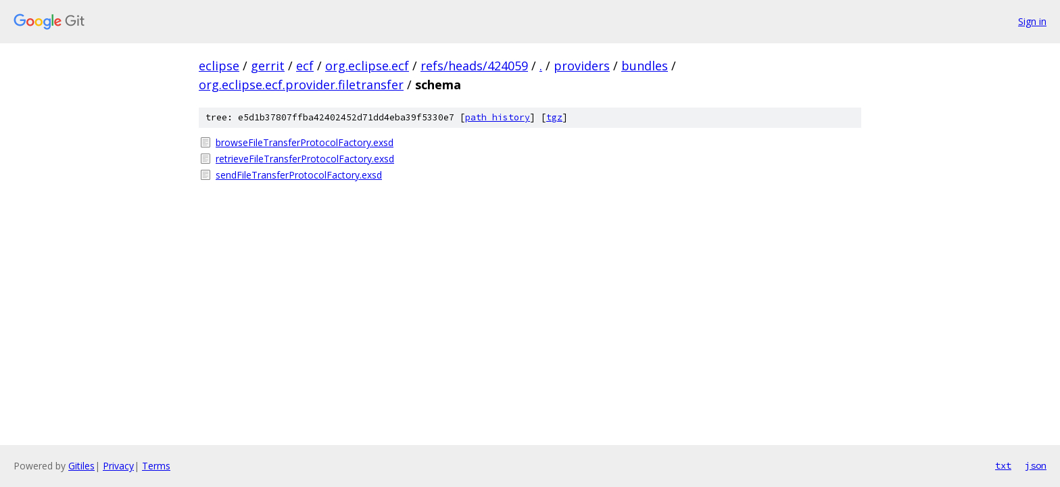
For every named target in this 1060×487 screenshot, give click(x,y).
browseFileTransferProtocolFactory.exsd (304, 142)
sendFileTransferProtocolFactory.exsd (299, 174)
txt (1003, 465)
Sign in (1032, 21)
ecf (305, 65)
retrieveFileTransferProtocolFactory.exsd (305, 158)
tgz (554, 117)
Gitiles (81, 465)
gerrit (268, 65)
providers (582, 65)
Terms (156, 465)
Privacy (118, 465)
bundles (644, 65)
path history (497, 117)
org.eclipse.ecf (367, 65)
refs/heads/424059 (474, 65)
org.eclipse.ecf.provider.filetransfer (301, 84)
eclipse (219, 65)
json (1035, 465)
